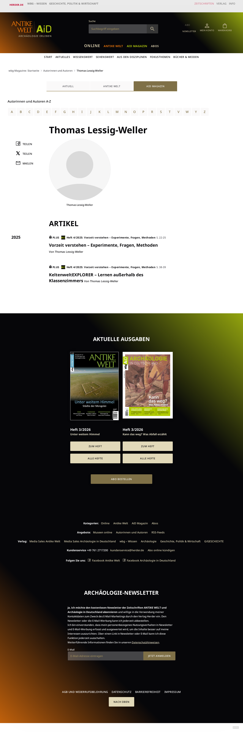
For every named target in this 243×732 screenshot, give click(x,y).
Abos (160, 42)
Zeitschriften (198, 4)
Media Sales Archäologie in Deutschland (90, 540)
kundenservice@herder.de (127, 549)
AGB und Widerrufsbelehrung (85, 691)
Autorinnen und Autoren (59, 68)
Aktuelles (62, 54)
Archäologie (148, 540)
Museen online (102, 532)
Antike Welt (112, 42)
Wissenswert (83, 54)
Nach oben (121, 701)
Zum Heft (95, 445)
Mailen (28, 161)
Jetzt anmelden (159, 655)
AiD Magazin (140, 42)
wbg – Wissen (38, 4)
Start (48, 54)
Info (231, 4)
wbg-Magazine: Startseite (24, 68)
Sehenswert (105, 54)
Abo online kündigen (161, 549)
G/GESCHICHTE (214, 540)
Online (87, 42)
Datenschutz (121, 691)
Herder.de (16, 4)
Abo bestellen (121, 478)
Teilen (27, 142)
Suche (92, 18)
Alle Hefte (95, 458)
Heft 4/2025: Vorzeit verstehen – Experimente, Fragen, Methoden (109, 236)
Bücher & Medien (186, 54)
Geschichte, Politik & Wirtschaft (74, 4)
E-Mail (71, 649)
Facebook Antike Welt (106, 560)
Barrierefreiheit (148, 691)
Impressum (172, 691)
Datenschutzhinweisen (145, 642)
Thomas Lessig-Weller (93, 68)
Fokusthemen (160, 54)
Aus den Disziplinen (132, 54)
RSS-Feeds (158, 532)
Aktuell (68, 83)
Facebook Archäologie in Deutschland (151, 560)
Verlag (217, 4)
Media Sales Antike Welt (44, 540)
